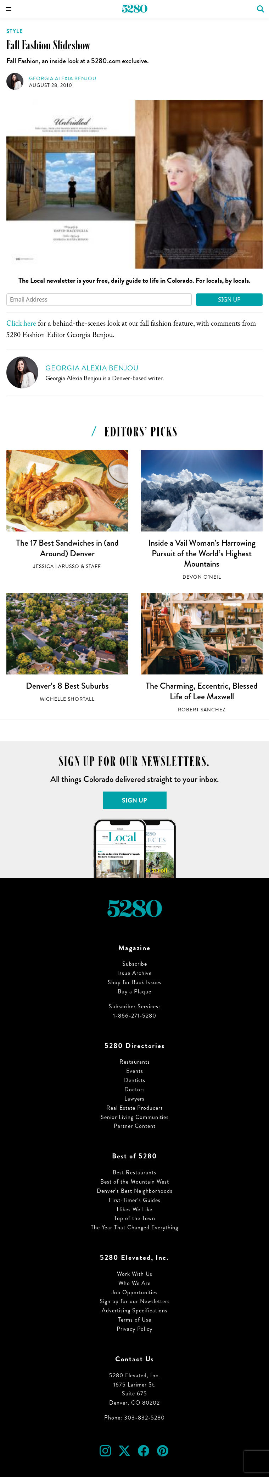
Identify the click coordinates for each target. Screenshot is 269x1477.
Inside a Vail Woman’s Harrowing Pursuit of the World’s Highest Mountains (202, 553)
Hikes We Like (134, 1209)
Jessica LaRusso (56, 566)
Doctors (134, 1089)
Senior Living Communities (135, 1117)
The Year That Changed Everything (134, 1227)
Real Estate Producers (134, 1108)
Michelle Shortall (67, 699)
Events (134, 1071)
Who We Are (134, 1283)
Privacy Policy (134, 1329)
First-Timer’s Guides (135, 1200)
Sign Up (229, 299)
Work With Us (134, 1274)
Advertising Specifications (135, 1310)
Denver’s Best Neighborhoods (135, 1191)
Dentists (134, 1080)
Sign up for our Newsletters (135, 1301)
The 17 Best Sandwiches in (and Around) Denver (67, 548)
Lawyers (134, 1099)
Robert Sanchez (201, 709)
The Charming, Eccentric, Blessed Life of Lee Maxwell (202, 691)
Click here (21, 325)
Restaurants (134, 1062)
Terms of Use (134, 1320)
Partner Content (135, 1126)
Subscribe (134, 964)
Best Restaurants (134, 1172)
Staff (93, 566)
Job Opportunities (135, 1292)
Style (14, 31)
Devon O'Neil (202, 577)
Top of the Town (134, 1218)
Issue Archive (134, 973)
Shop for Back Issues (135, 982)
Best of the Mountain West (134, 1182)
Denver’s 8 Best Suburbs (67, 686)
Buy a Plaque (134, 991)
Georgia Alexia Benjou (62, 78)
